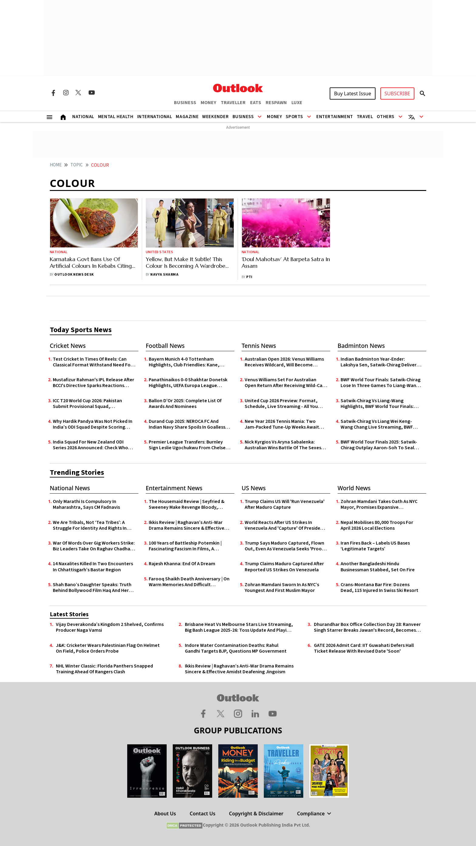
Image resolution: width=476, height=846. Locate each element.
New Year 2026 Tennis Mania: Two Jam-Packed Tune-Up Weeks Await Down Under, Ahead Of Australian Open (282, 424)
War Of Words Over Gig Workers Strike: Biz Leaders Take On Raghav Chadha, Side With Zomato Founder (94, 546)
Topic (76, 165)
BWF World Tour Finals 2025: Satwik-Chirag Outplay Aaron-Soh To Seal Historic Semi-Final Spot (379, 445)
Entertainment (334, 117)
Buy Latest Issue (352, 93)
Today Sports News (81, 329)
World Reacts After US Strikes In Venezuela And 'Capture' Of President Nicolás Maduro (285, 525)
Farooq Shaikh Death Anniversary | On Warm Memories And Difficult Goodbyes (189, 582)
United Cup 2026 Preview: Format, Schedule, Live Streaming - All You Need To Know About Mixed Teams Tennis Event (282, 403)
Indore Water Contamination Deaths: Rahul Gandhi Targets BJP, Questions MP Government (236, 648)
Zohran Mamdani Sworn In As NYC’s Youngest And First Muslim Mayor (282, 587)
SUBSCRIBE (397, 93)
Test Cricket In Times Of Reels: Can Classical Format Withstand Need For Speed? (92, 362)
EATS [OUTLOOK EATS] (255, 102)
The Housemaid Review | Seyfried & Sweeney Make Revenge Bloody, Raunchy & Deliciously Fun (186, 504)
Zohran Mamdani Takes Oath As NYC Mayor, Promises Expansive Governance (379, 504)
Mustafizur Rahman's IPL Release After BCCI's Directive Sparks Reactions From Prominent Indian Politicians (93, 383)
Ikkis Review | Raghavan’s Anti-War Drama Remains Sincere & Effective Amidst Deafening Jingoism (186, 525)
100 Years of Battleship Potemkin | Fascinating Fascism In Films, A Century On (185, 546)
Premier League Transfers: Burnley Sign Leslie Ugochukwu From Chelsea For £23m (188, 445)
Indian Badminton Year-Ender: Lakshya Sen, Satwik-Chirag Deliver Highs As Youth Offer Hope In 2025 (378, 362)
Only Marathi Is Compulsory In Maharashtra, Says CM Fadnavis (86, 504)
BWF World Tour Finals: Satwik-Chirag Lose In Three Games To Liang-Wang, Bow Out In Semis (381, 383)
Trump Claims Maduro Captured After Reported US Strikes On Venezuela (284, 566)
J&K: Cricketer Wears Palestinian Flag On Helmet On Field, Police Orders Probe (108, 648)
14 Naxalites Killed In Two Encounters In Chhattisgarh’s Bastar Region (93, 566)
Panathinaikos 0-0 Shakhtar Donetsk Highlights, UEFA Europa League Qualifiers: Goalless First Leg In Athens (189, 383)
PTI (249, 277)
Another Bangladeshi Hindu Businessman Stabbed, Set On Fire (378, 566)
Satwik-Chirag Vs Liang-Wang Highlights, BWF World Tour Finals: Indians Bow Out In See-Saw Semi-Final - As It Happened (377, 403)
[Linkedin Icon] (255, 713)
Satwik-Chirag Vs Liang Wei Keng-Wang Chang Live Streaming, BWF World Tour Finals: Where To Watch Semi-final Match (378, 424)
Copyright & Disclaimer (256, 813)
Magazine (187, 117)
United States (159, 252)
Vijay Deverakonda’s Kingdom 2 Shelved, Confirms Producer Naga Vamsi (110, 627)
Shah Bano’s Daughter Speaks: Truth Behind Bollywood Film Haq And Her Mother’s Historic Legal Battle (92, 587)
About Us (165, 813)
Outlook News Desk (73, 274)
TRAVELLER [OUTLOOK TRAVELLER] (233, 102)
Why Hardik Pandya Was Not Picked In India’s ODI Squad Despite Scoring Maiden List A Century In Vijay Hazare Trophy (92, 424)
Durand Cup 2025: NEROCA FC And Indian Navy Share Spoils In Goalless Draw (187, 424)
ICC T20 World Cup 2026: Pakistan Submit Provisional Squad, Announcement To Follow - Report (90, 403)
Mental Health (116, 117)
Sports (294, 117)
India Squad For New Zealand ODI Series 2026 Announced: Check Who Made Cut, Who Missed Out (90, 445)
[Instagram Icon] (66, 92)
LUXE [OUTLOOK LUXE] (296, 102)
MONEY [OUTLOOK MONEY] (208, 102)
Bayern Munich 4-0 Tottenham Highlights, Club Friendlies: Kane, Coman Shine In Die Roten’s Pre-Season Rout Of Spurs (184, 362)
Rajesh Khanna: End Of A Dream (182, 564)
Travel (365, 117)
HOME (56, 165)
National (83, 117)
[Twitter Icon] (78, 92)
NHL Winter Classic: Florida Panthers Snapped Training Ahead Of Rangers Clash (104, 669)
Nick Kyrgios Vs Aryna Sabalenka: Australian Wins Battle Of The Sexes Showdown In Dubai (283, 445)
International (154, 117)
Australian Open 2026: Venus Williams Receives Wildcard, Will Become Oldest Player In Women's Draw (284, 362)
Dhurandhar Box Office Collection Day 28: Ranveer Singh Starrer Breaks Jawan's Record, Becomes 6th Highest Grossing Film (367, 627)
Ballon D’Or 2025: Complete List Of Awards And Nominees (185, 403)
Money (274, 117)
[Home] (63, 116)
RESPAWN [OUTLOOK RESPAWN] (276, 102)
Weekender (215, 117)
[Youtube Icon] (91, 92)
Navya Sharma (164, 274)
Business (243, 117)
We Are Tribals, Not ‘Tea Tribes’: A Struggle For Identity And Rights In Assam (90, 525)
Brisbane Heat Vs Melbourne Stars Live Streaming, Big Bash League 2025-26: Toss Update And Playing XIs (239, 627)
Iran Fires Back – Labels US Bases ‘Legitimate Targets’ (375, 546)
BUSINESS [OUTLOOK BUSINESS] (185, 102)
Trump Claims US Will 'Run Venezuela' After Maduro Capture (285, 504)
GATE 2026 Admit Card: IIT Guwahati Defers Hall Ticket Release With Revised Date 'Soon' (364, 648)
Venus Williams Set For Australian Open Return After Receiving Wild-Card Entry (286, 383)
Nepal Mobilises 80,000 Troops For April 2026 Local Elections (377, 525)
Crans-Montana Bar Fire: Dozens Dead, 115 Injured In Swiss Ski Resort (379, 587)
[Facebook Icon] (53, 92)
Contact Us (203, 813)
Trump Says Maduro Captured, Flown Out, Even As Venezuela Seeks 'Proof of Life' (284, 546)
